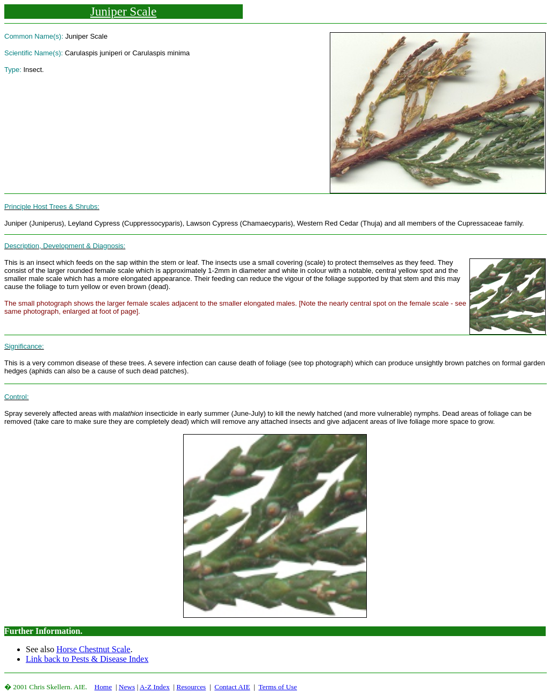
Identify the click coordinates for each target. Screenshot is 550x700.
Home (103, 687)
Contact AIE (232, 687)
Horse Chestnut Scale (93, 649)
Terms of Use (277, 687)
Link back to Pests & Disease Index (87, 658)
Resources (191, 687)
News (127, 687)
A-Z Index (155, 687)
